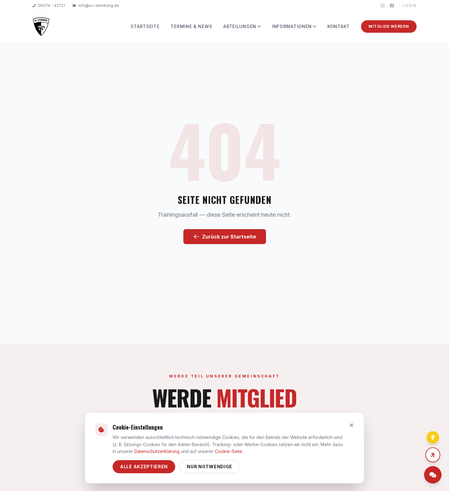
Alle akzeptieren (144, 466)
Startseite (145, 26)
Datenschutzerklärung (157, 451)
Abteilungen (242, 26)
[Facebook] (392, 5)
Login (410, 5)
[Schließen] (351, 425)
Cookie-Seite (228, 451)
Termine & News (191, 26)
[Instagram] (382, 5)
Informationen (294, 26)
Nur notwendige (209, 466)
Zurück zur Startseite (224, 236)
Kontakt (338, 26)
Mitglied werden (389, 26)
